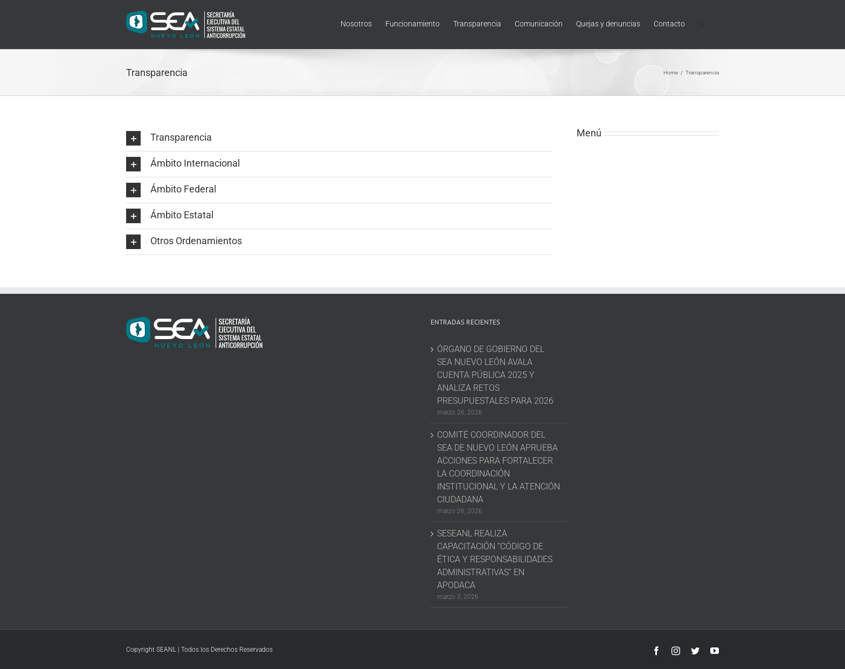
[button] (701, 22)
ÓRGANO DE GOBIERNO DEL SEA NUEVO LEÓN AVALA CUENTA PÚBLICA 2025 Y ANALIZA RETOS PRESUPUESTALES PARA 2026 (495, 375)
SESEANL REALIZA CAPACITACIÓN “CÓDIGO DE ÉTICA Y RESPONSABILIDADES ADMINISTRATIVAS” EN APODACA (494, 559)
